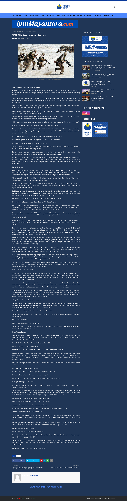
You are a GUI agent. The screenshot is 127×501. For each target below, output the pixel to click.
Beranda (14, 31)
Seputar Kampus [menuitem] (34, 15)
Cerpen (18, 31)
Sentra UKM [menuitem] (50, 15)
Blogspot (23, 498)
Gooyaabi (35, 498)
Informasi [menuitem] (106, 15)
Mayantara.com (16, 38)
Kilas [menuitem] (25, 15)
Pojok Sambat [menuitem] (61, 15)
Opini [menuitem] (43, 15)
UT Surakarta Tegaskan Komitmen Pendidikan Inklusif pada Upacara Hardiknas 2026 (102, 75)
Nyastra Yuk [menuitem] (71, 15)
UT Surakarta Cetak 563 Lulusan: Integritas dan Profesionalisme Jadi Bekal (102, 90)
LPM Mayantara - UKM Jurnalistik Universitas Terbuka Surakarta (101, 498)
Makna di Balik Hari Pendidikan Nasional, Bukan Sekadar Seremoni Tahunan (102, 97)
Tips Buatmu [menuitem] (97, 15)
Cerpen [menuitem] (79, 15)
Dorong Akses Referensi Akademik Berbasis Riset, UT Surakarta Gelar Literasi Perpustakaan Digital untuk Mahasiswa (103, 67)
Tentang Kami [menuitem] (17, 15)
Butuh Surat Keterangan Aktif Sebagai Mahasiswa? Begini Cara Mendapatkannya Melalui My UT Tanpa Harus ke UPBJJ (103, 82)
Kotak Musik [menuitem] (87, 15)
